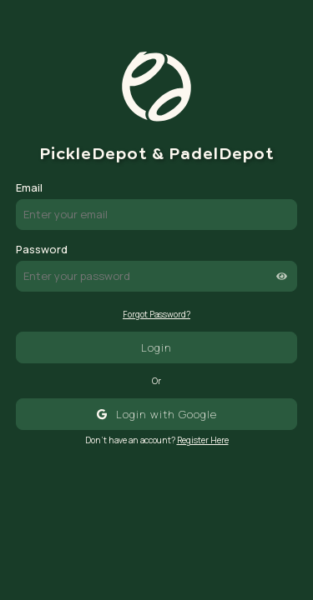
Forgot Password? (156, 314)
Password (42, 249)
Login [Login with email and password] (156, 347)
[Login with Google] (157, 413)
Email (29, 187)
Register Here (203, 440)
